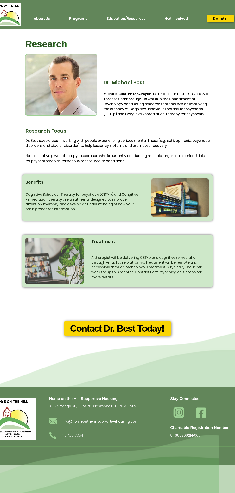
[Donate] (220, 18)
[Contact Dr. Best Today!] (117, 328)
